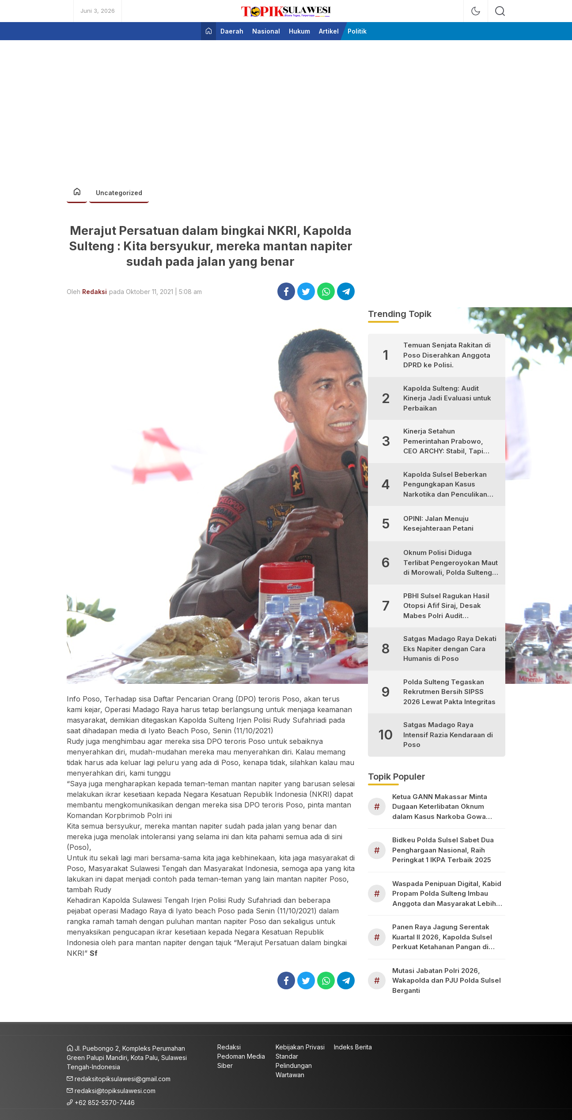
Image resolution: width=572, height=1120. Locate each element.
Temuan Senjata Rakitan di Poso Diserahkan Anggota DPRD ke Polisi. (447, 355)
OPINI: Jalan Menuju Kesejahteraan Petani (438, 523)
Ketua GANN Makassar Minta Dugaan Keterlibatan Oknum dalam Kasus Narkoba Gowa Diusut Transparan (439, 807)
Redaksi (94, 291)
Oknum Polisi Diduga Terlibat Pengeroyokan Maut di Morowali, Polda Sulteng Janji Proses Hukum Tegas (450, 563)
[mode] (475, 11)
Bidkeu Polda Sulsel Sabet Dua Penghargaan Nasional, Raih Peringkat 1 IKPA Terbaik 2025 (443, 850)
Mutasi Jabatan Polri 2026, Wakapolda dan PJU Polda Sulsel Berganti (446, 980)
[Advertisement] (286, 108)
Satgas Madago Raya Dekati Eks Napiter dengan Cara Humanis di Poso (449, 648)
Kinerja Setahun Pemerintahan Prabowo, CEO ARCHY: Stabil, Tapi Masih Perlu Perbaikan (443, 441)
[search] (500, 11)
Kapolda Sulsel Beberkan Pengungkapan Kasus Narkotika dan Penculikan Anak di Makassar (445, 485)
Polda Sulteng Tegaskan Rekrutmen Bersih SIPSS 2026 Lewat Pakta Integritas (449, 692)
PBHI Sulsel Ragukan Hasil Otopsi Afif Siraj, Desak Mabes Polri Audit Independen (446, 606)
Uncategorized (119, 192)
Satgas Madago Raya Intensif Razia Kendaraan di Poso (448, 734)
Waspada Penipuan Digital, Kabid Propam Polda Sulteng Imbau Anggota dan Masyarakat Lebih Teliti (446, 894)
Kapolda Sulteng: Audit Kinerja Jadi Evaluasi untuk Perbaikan (447, 398)
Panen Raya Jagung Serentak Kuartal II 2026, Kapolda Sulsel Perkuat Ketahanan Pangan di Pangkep (442, 937)
